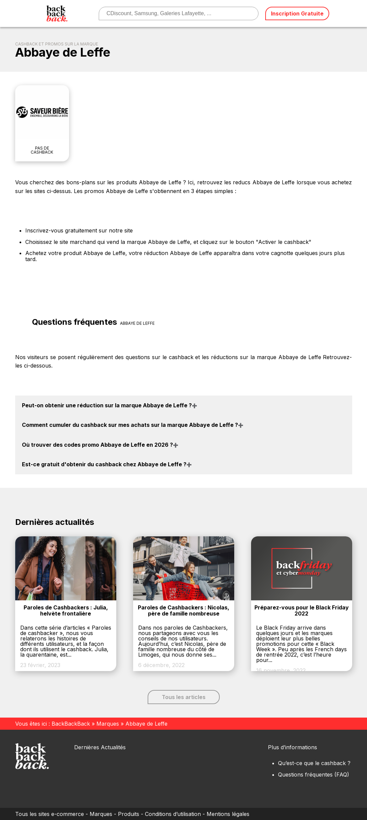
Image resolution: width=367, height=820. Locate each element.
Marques (107, 723)
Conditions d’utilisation (173, 814)
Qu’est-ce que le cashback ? (314, 763)
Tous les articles (184, 697)
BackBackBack (71, 723)
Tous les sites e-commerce (49, 814)
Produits (128, 814)
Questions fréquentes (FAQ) (313, 774)
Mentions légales (228, 814)
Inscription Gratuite (297, 13)
